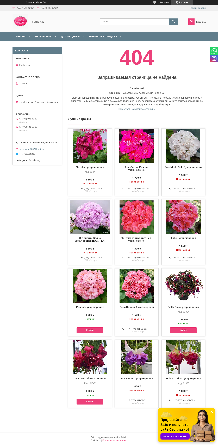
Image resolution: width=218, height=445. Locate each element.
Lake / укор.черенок (183, 238)
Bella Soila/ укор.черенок (183, 307)
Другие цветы (70, 36)
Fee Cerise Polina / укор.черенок (136, 168)
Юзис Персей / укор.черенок (136, 307)
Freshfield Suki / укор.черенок (183, 167)
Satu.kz (124, 437)
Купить (90, 330)
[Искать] (173, 21)
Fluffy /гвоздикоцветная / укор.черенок (136, 239)
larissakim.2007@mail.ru (31, 149)
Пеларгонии (43, 36)
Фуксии (21, 36)
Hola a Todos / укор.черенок (183, 378)
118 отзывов (163, 2)
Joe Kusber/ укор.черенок (137, 378)
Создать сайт (32, 2)
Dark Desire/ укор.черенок (89, 378)
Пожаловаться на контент (114, 440)
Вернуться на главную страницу (137, 109)
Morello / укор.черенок (90, 167)
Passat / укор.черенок (90, 307)
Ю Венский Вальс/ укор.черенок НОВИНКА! (90, 239)
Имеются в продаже (103, 36)
